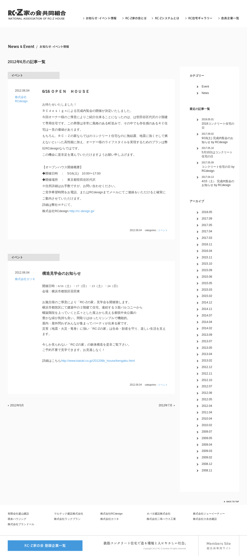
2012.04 (207, 406)
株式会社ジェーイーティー (209, 513)
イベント (17, 75)
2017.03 (207, 238)
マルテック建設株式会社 (68, 513)
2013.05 (207, 347)
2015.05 (207, 283)
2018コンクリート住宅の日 (218, 125)
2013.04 (207, 354)
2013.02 (207, 360)
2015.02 (207, 296)
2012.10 (207, 380)
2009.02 (207, 457)
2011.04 (207, 412)
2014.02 (207, 328)
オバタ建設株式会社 (159, 513)
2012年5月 (17, 405)
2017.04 (207, 231)
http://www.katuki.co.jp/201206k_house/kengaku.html (98, 360)
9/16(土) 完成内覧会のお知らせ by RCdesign (217, 140)
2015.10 (207, 263)
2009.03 (207, 451)
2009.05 (207, 438)
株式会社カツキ (25, 279)
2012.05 (207, 399)
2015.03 (207, 289)
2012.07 (207, 386)
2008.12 (207, 464)
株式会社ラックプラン (67, 518)
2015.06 (207, 276)
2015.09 (207, 270)
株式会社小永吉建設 (205, 518)
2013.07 (207, 341)
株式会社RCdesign (111, 513)
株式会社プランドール (21, 524)
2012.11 (207, 373)
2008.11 (207, 470)
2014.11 (207, 309)
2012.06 (207, 393)
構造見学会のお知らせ (61, 273)
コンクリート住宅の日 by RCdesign (218, 169)
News (205, 93)
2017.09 (207, 218)
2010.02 (207, 425)
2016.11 (207, 244)
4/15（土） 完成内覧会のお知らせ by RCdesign (218, 183)
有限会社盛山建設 (18, 513)
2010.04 (207, 418)
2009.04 (207, 444)
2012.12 (207, 367)
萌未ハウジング (17, 518)
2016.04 (207, 251)
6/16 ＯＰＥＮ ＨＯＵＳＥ (65, 91)
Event (205, 86)
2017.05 (207, 225)
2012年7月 (165, 405)
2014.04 (207, 322)
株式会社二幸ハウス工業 (161, 518)
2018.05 (207, 212)
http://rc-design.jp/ (81, 211)
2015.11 (207, 257)
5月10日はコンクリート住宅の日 (217, 154)
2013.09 (207, 334)
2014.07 (207, 315)
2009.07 (207, 431)
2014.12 (207, 302)
